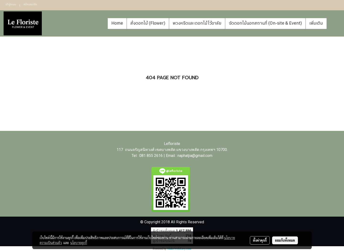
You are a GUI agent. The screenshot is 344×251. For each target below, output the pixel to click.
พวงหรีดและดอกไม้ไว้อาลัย (197, 23)
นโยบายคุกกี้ (78, 242)
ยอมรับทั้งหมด (285, 240)
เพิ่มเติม (316, 23)
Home (117, 23)
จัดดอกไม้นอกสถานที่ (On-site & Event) (265, 23)
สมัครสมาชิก (30, 4)
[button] (334, 23)
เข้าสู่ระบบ (10, 4)
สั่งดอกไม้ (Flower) (147, 23)
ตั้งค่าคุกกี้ (260, 240)
